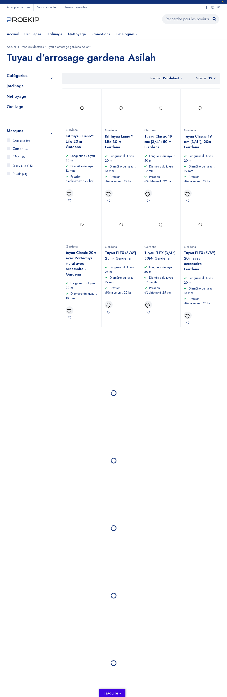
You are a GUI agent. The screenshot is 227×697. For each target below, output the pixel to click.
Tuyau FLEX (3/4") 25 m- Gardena (120, 255)
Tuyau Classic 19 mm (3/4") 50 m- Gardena (158, 142)
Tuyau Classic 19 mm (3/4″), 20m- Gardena (198, 142)
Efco (19, 157)
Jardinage (15, 86)
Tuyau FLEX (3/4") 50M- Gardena (159, 255)
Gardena (23, 165)
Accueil (11, 47)
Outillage (15, 107)
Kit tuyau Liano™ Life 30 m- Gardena (119, 142)
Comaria (21, 140)
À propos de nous (18, 7)
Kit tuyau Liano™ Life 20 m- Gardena (80, 141)
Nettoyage (16, 96)
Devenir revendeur (76, 7)
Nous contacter (47, 7)
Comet (21, 148)
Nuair (20, 173)
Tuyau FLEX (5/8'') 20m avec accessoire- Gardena (199, 261)
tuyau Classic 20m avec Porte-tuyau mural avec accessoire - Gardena (81, 263)
